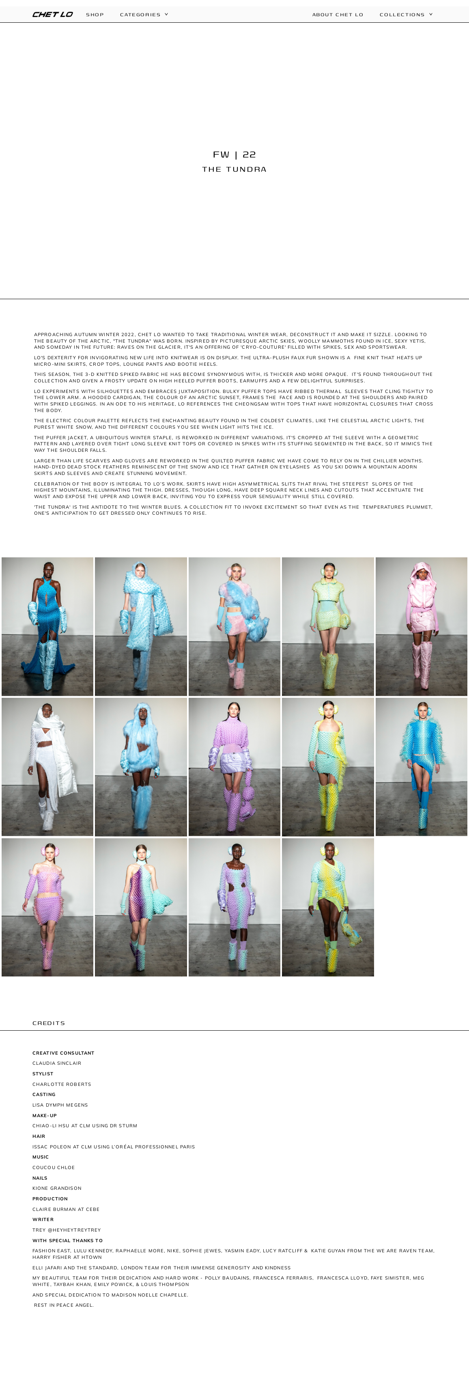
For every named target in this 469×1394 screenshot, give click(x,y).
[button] (139, 14)
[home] (52, 14)
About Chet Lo (338, 14)
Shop (95, 14)
